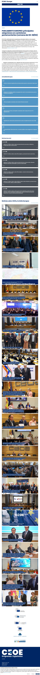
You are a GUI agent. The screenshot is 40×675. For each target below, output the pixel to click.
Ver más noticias (34, 76)
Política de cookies (7, 672)
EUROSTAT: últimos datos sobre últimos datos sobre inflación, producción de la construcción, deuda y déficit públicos (20, 182)
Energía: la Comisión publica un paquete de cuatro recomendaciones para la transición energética (20, 93)
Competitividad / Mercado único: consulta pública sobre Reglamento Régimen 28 (20, 130)
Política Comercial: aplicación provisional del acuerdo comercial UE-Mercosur (20, 83)
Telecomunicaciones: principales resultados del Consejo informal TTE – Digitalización (19, 111)
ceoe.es (3, 658)
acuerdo (22, 53)
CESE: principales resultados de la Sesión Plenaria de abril (16, 102)
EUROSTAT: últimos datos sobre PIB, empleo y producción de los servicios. (19, 153)
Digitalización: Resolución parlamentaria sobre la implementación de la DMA (20, 120)
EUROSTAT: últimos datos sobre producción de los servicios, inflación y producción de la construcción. (19, 145)
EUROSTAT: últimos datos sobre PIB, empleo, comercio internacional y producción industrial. (18, 172)
